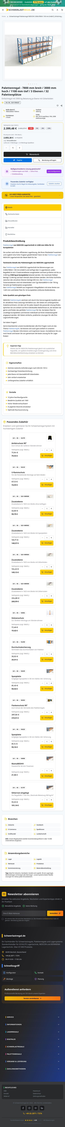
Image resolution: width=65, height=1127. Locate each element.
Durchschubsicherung (21, 647)
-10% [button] (30, 128)
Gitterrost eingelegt (20, 793)
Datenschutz (49, 919)
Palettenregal (8, 245)
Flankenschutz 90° (20, 705)
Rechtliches (11, 234)
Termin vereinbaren (33, 998)
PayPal (19, 160)
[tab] (32, 195)
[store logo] (20, 10)
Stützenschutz (18, 618)
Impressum (36, 1091)
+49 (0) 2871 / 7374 (12, 956)
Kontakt (6, 1094)
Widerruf (6, 1096)
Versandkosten (13, 221)
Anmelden (55, 913)
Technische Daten (13, 214)
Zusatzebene (17, 501)
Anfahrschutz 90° (19, 443)
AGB (5, 1091)
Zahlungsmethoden (39, 1096)
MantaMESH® (18, 764)
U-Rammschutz (18, 472)
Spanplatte (16, 676)
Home (4, 16)
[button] (29, 84)
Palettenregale (15, 300)
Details (10, 207)
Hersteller (11, 228)
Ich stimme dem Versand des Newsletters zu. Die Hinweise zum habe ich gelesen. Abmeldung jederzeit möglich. (32, 919)
